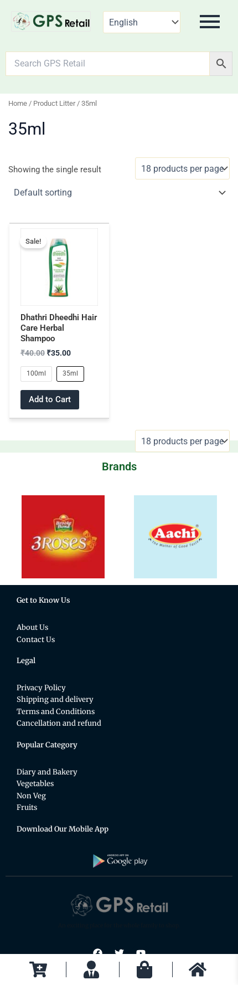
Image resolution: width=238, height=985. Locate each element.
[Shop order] (119, 193)
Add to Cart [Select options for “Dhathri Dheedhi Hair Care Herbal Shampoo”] (50, 399)
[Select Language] (141, 22)
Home (17, 103)
